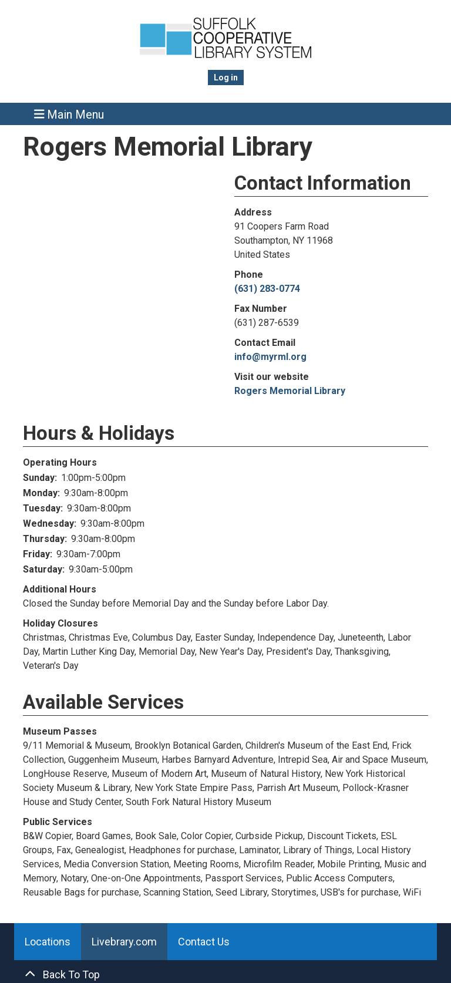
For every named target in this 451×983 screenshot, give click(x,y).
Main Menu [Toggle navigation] (69, 114)
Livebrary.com (124, 941)
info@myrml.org (270, 356)
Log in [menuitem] (226, 77)
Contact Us (204, 941)
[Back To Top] (225, 974)
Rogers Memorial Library (289, 390)
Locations (47, 941)
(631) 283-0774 (267, 288)
